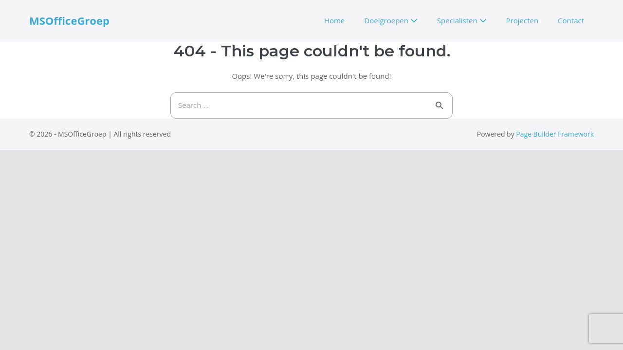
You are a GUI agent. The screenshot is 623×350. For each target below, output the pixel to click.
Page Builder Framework (555, 134)
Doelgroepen (391, 20)
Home (334, 20)
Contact (571, 20)
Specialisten (462, 20)
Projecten (522, 20)
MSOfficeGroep (69, 20)
